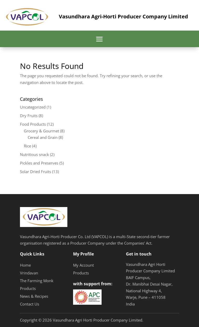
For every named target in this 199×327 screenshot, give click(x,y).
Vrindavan (29, 272)
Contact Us (29, 304)
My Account (83, 265)
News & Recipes (34, 296)
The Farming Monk (36, 280)
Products (28, 288)
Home (25, 265)
